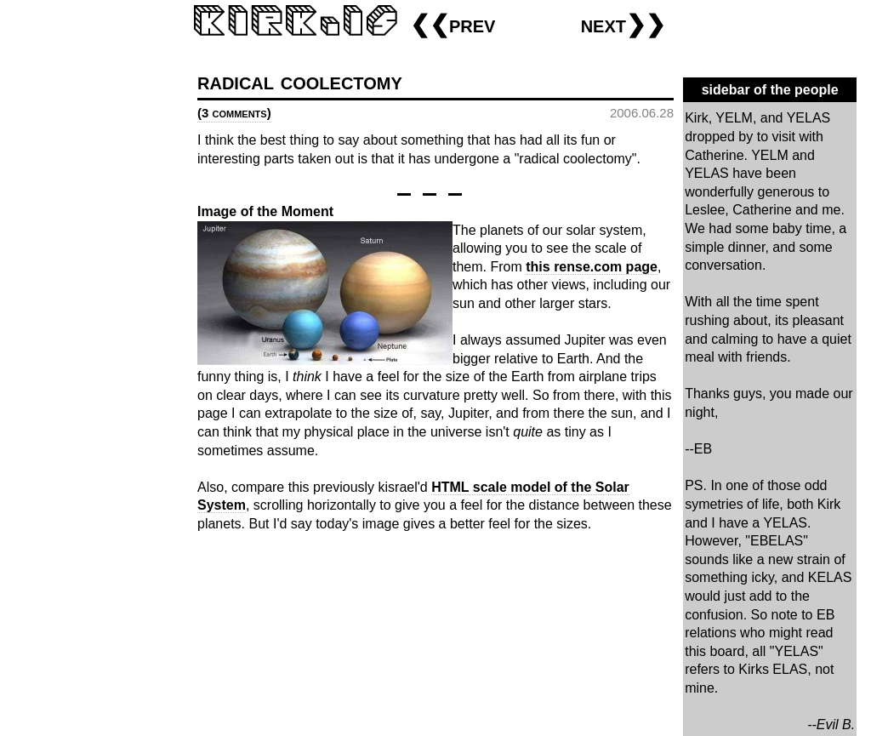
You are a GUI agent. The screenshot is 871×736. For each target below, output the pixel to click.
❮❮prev (452, 24)
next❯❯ (623, 24)
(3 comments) (234, 113)
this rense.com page (592, 267)
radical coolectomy (299, 81)
